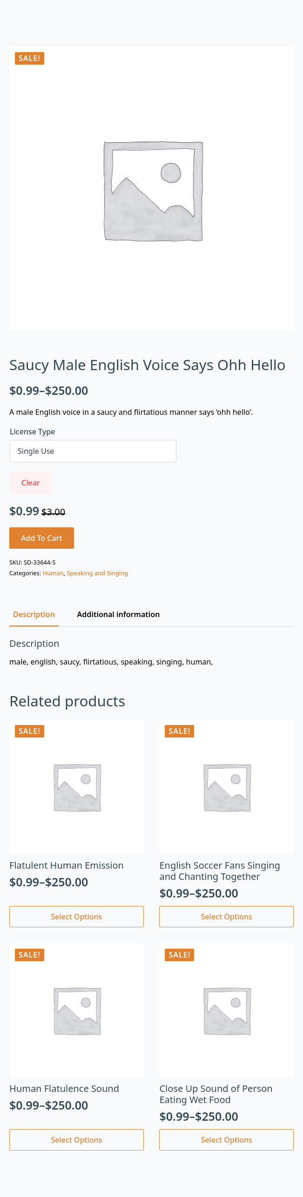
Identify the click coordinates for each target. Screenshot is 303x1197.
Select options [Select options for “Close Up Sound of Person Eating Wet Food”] (226, 1140)
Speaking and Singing (97, 573)
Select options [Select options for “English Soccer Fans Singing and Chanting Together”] (226, 916)
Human (52, 573)
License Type (32, 431)
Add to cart (41, 538)
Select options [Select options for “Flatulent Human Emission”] (76, 916)
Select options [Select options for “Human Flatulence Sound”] (76, 1140)
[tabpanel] (151, 652)
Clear (30, 483)
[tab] (34, 614)
